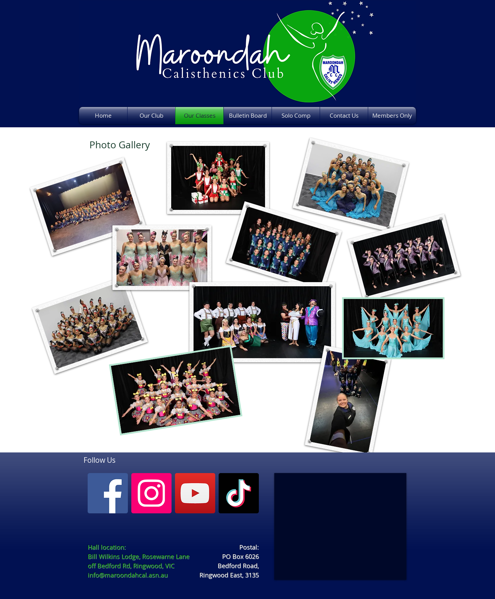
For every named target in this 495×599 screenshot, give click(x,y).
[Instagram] (151, 493)
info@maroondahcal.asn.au (128, 575)
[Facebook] (108, 493)
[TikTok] (239, 493)
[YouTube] (195, 493)
